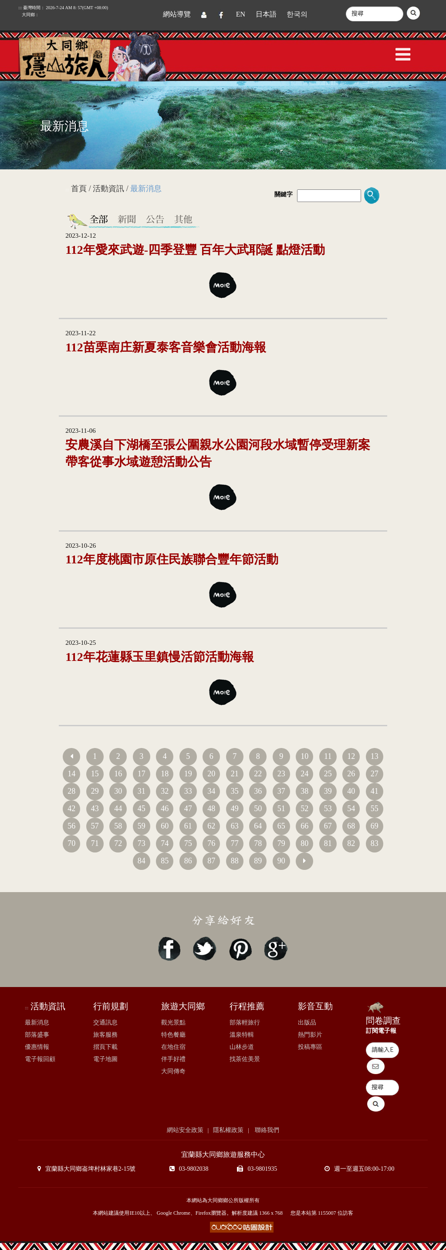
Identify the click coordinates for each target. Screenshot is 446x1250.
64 (258, 826)
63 (235, 826)
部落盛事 (37, 1034)
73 (141, 843)
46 (165, 808)
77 (235, 843)
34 (211, 791)
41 (374, 791)
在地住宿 (173, 1047)
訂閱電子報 (381, 1031)
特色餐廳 (173, 1034)
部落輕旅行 (245, 1022)
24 (304, 773)
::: (67, 189)
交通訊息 (105, 1022)
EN (240, 14)
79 (281, 843)
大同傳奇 (173, 1071)
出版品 (307, 1022)
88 (235, 860)
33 (188, 791)
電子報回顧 (40, 1059)
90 (281, 860)
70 (71, 843)
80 (304, 843)
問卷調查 (383, 1020)
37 (281, 791)
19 (188, 773)
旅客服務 (105, 1034)
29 (95, 791)
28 (71, 791)
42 (71, 808)
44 (118, 808)
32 (165, 791)
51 (281, 808)
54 (351, 808)
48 (211, 808)
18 (165, 773)
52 (304, 808)
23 (281, 773)
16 (118, 773)
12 (351, 756)
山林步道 (242, 1047)
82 (351, 843)
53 (328, 808)
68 (351, 826)
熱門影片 (310, 1034)
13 (374, 756)
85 (165, 860)
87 (211, 860)
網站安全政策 (185, 1130)
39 (328, 791)
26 (351, 773)
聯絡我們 (266, 1130)
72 (118, 843)
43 (95, 808)
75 (188, 843)
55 (374, 808)
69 (374, 826)
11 (327, 756)
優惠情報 (37, 1047)
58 (118, 826)
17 (141, 773)
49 (235, 808)
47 (188, 808)
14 (71, 773)
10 (304, 756)
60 (165, 826)
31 (141, 791)
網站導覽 (177, 14)
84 (141, 860)
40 (351, 791)
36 (258, 791)
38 (304, 791)
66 (304, 826)
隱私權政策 (228, 1130)
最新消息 (37, 1022)
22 (258, 773)
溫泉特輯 (242, 1034)
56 (71, 826)
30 (118, 791)
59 (141, 826)
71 (95, 843)
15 (95, 773)
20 (211, 773)
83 (374, 843)
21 (235, 773)
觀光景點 (173, 1022)
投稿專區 (310, 1047)
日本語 (266, 14)
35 (235, 791)
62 (211, 826)
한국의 (297, 14)
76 (211, 843)
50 (258, 808)
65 (281, 826)
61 (188, 826)
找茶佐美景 (245, 1059)
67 (328, 826)
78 (258, 843)
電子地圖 (105, 1059)
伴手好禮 (173, 1059)
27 (374, 773)
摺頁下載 (105, 1047)
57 (95, 826)
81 (328, 843)
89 (258, 860)
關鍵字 (283, 194)
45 (141, 808)
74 (165, 843)
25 (328, 773)
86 (188, 860)
